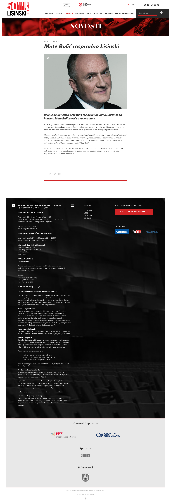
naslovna (49, 13)
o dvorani (98, 13)
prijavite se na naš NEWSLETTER (134, 211)
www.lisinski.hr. (23, 316)
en (133, 5)
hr (128, 5)
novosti (69, 13)
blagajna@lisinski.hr (30, 229)
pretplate (59, 13)
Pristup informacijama (124, 13)
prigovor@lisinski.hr (45, 360)
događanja (79, 13)
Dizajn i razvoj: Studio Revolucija (85, 494)
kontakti (109, 13)
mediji (89, 13)
